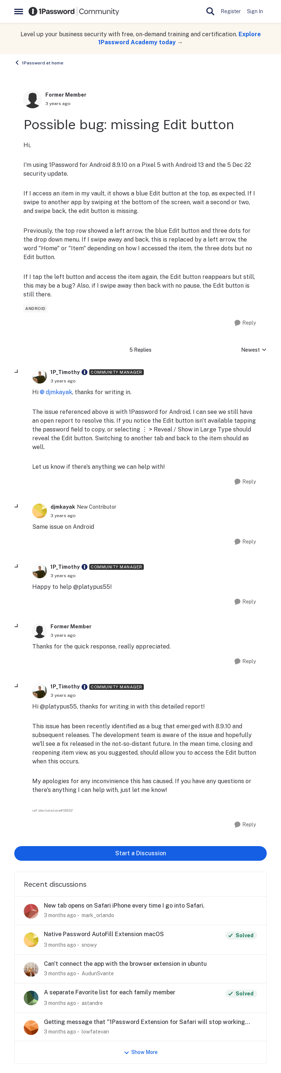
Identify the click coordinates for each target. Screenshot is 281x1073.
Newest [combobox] (254, 350)
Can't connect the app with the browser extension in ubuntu (125, 963)
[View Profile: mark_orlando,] (31, 911)
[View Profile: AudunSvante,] (31, 969)
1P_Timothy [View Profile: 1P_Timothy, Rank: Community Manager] (65, 372)
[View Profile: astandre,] (31, 998)
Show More (141, 1052)
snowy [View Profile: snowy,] (89, 945)
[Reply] (245, 323)
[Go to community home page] (74, 11)
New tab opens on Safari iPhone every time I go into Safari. (124, 905)
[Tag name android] (35, 308)
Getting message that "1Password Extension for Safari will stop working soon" (144, 1022)
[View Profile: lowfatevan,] (31, 1027)
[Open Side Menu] (19, 11)
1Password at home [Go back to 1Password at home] (38, 63)
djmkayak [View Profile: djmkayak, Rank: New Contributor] (62, 507)
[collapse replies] (16, 371)
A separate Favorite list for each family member (109, 992)
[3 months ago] (60, 915)
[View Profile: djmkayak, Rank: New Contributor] (39, 511)
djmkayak (59, 392)
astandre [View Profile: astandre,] (92, 1003)
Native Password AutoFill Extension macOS (104, 934)
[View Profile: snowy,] (31, 939)
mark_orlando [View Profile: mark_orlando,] (98, 915)
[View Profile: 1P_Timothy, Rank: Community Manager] (39, 376)
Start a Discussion (140, 853)
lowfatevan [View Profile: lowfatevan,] (95, 1031)
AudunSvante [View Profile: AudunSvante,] (98, 973)
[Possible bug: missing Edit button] (63, 381)
